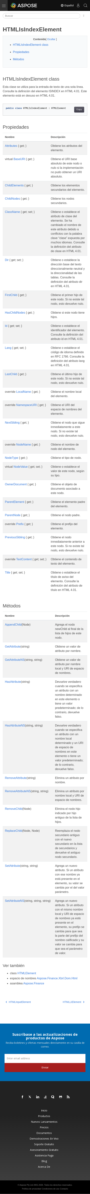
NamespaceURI (26, 405)
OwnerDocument (16, 484)
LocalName (23, 391)
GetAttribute (12, 646)
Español (67, 5)
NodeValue (20, 466)
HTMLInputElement (18, 1002)
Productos (44, 1116)
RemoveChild (13, 808)
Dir (7, 260)
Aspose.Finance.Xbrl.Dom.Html (57, 978)
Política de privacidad (31, 1189)
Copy (79, 109)
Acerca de (44, 1166)
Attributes (11, 145)
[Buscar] (41, 16)
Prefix (20, 524)
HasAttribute (13, 681)
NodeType (11, 457)
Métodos (18, 59)
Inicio (44, 1110)
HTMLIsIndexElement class (30, 44)
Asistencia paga (44, 1155)
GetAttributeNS (15, 659)
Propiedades (21, 52)
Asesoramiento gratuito (44, 1150)
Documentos (44, 1133)
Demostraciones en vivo (44, 1138)
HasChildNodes (15, 312)
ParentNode (12, 515)
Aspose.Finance (33, 983)
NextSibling (12, 422)
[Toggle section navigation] (83, 15)
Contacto (64, 1189)
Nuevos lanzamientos (44, 1121)
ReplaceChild (13, 830)
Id (6, 325)
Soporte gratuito (44, 1144)
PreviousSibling (15, 537)
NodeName (23, 444)
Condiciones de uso (50, 1189)
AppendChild (13, 624)
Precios (44, 1127)
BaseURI (19, 159)
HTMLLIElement (73, 1002)
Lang (8, 347)
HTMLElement (26, 973)
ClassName (12, 211)
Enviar (45, 1067)
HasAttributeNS (15, 725)
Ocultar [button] (51, 39)
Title (7, 572)
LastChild (11, 374)
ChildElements (14, 185)
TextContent (24, 559)
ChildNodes (12, 198)
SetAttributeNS (14, 900)
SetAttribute (12, 865)
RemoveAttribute (16, 777)
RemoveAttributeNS (18, 791)
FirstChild (11, 295)
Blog (44, 1161)
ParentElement (14, 501)
